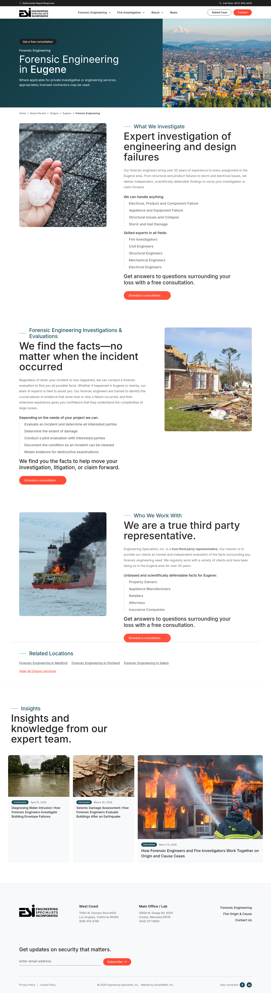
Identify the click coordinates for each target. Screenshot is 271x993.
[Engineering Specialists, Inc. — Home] (33, 12)
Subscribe (117, 962)
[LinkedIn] (249, 984)
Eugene (67, 113)
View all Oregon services (37, 671)
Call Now (235, 3)
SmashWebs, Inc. (164, 984)
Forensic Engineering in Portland (96, 663)
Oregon (54, 113)
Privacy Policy (27, 984)
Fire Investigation (129, 12)
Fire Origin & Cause (237, 914)
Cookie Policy (48, 984)
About (155, 12)
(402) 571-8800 (149, 921)
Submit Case (219, 12)
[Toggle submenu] (110, 13)
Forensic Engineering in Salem (146, 663)
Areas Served (38, 113)
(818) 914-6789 (89, 921)
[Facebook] (242, 984)
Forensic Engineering (92, 12)
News (173, 12)
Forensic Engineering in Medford (43, 663)
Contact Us (243, 920)
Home (22, 113)
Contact (242, 12)
